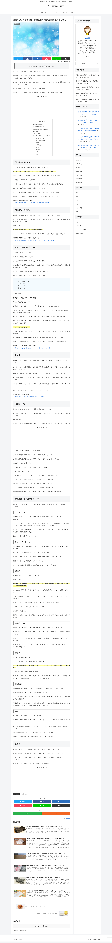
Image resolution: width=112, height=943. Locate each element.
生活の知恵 (16, 794)
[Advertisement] (41, 108)
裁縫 (77, 211)
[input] (87, 63)
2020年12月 (79, 160)
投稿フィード (79, 225)
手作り (78, 193)
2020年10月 (79, 167)
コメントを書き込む (42, 927)
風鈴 (37, 152)
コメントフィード (81, 229)
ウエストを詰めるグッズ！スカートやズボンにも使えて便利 (87, 100)
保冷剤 (37, 143)
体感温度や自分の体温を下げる (42, 136)
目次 (39, 121)
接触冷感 (38, 150)
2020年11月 (79, 164)
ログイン (78, 222)
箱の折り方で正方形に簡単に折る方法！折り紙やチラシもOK (87, 82)
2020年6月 (79, 182)
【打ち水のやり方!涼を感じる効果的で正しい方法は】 (28, 397)
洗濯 (77, 204)
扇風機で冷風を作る (39, 127)
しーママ (87, 38)
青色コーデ (39, 147)
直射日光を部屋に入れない (41, 129)
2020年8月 (79, 175)
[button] (98, 63)
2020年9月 (79, 171)
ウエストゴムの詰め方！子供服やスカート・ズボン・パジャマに (87, 94)
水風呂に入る (39, 145)
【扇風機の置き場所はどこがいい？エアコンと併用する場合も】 (32, 203)
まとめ (36, 154)
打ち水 (36, 131)
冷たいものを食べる (41, 140)
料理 (77, 200)
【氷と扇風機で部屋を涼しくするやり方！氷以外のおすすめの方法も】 (33, 241)
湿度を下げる (37, 133)
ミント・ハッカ (40, 138)
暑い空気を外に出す (39, 124)
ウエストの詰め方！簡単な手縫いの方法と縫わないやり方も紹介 (87, 88)
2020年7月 (79, 179)
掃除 (77, 196)
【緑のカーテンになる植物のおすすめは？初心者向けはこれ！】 (32, 348)
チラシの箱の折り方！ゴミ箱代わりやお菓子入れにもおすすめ (87, 76)
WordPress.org (80, 233)
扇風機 (26, 794)
